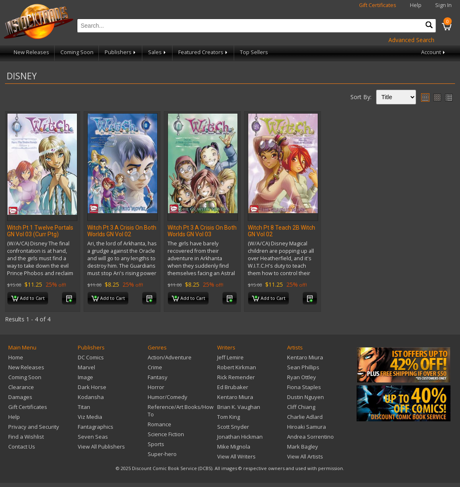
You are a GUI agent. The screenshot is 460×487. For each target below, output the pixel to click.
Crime (155, 367)
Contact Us (21, 446)
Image (85, 377)
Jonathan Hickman (240, 436)
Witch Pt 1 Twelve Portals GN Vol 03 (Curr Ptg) (40, 231)
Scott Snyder (233, 426)
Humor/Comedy (167, 397)
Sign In (443, 5)
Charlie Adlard (305, 416)
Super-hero (162, 454)
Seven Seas (93, 436)
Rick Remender (236, 377)
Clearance (21, 387)
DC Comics (91, 357)
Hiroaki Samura (306, 426)
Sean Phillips (303, 367)
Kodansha (91, 397)
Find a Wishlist (26, 436)
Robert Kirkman (236, 367)
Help (416, 5)
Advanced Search (411, 40)
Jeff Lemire (230, 357)
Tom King (228, 416)
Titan (84, 407)
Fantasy (158, 377)
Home (15, 357)
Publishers (121, 52)
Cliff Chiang (301, 407)
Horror (156, 387)
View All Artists (305, 456)
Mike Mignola (233, 446)
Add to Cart (28, 298)
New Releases (31, 52)
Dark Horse (92, 387)
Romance (159, 424)
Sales (157, 52)
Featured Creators (203, 52)
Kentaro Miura (235, 397)
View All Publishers (101, 446)
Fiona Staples (304, 387)
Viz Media (90, 416)
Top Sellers (254, 52)
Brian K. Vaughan (238, 407)
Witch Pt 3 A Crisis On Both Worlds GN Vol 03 (202, 231)
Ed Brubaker (232, 387)
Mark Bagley (302, 446)
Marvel (86, 367)
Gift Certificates (377, 5)
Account (433, 52)
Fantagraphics (95, 426)
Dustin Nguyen (305, 397)
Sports (156, 444)
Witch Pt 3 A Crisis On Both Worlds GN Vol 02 (121, 231)
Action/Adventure (170, 357)
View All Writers (236, 456)
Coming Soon (76, 52)
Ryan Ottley (301, 377)
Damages (20, 397)
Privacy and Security (33, 426)
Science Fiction (166, 434)
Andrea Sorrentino (310, 436)
